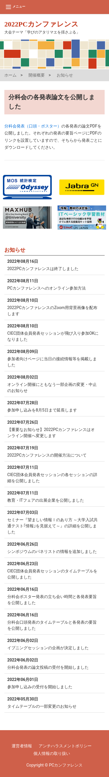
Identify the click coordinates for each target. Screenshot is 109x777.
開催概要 (36, 75)
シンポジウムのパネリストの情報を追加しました (53, 547)
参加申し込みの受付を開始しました (53, 683)
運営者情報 (22, 746)
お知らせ (65, 75)
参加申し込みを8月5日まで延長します (53, 406)
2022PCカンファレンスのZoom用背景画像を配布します (53, 306)
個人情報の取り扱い (51, 753)
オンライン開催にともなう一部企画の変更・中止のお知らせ (53, 383)
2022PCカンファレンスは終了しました (53, 264)
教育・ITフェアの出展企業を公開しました (53, 496)
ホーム (10, 75)
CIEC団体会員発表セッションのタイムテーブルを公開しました (53, 570)
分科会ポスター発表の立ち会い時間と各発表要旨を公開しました (53, 595)
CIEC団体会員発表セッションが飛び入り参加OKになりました (53, 332)
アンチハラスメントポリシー (65, 746)
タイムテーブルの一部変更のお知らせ (53, 702)
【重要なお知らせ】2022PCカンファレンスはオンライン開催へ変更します (53, 428)
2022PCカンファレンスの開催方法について (53, 451)
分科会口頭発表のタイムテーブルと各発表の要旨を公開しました (53, 621)
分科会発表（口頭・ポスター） (32, 126)
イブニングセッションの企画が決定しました (53, 644)
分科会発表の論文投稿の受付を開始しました (53, 663)
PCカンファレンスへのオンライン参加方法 (53, 284)
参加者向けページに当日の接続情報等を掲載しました (53, 358)
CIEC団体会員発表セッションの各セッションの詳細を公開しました (53, 473)
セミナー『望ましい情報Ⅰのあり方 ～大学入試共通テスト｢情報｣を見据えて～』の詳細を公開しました (53, 522)
